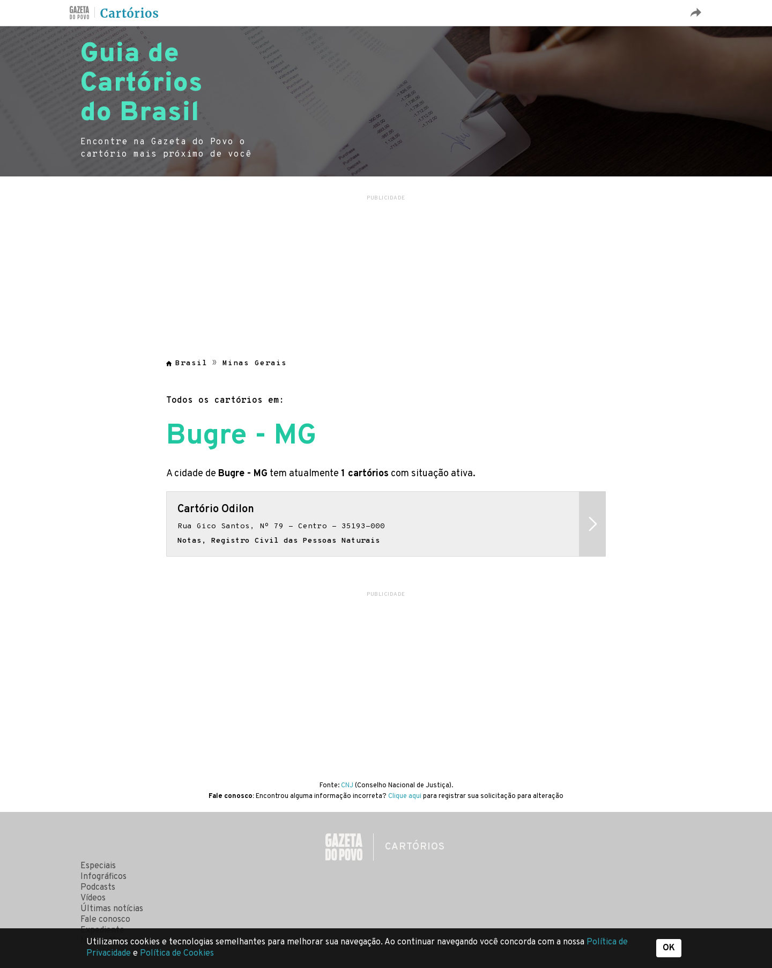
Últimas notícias (111, 909)
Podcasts (97, 887)
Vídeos (93, 898)
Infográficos (103, 876)
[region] (386, 270)
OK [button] (669, 948)
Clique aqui (404, 796)
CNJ (347, 785)
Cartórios (129, 13)
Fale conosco (105, 919)
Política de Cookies (177, 953)
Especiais (98, 866)
